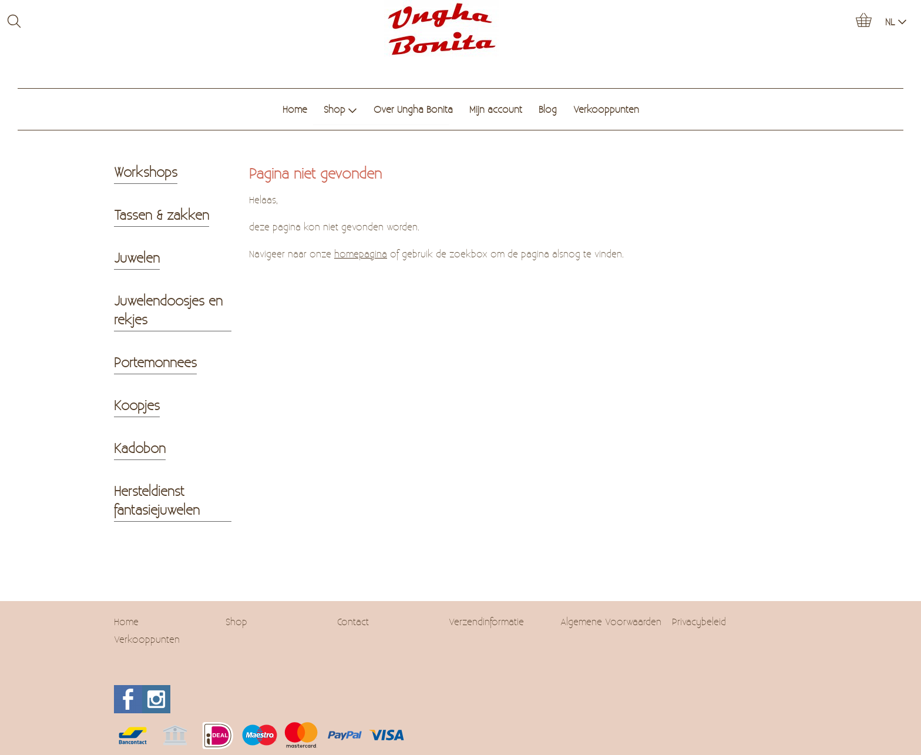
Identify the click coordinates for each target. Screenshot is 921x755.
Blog (548, 109)
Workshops (145, 171)
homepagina (360, 253)
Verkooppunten (606, 109)
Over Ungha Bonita (413, 109)
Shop (340, 109)
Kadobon (140, 447)
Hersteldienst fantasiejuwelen (157, 500)
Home (295, 109)
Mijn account (495, 109)
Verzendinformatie (486, 621)
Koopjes (137, 404)
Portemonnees (155, 362)
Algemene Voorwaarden (610, 621)
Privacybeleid (699, 621)
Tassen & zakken (161, 214)
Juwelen (137, 257)
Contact (353, 621)
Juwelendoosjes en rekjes (168, 309)
